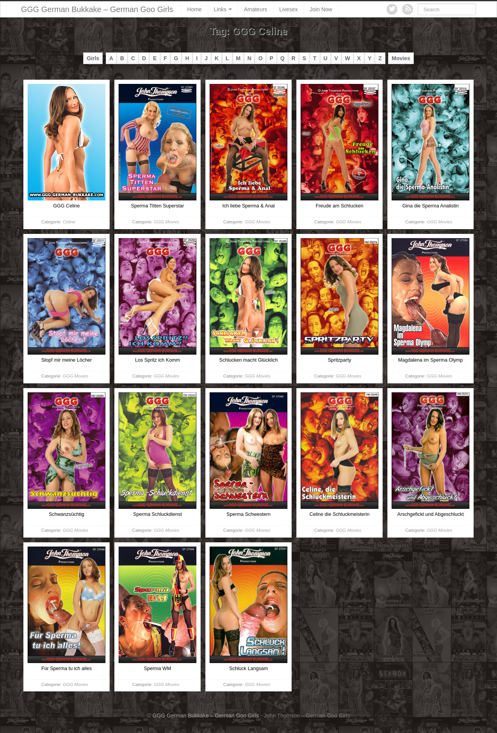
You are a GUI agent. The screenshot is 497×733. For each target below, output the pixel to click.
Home (194, 9)
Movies (401, 58)
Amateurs (255, 9)
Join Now (321, 9)
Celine (69, 221)
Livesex (288, 9)
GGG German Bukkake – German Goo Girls (97, 9)
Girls (93, 58)
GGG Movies (166, 221)
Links (223, 9)
